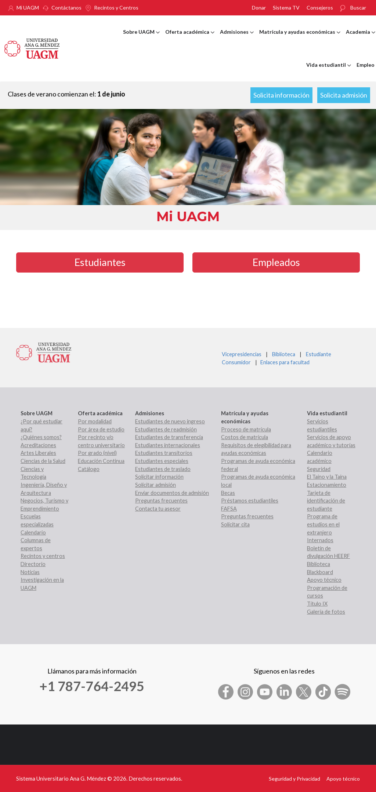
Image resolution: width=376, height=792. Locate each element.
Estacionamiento (326, 485)
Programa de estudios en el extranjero (323, 524)
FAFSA (229, 509)
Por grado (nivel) (97, 453)
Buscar (358, 7)
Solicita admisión (343, 95)
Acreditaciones (38, 445)
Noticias (30, 572)
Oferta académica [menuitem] (189, 38)
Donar (259, 7)
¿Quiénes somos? (41, 437)
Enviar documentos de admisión (172, 493)
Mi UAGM (28, 7)
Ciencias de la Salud (43, 461)
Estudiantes (100, 262)
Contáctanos (66, 7)
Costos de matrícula (244, 437)
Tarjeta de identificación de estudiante (326, 501)
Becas (228, 493)
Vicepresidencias (241, 354)
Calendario (33, 532)
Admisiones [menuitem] (237, 38)
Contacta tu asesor (158, 509)
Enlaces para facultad (284, 362)
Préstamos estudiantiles (249, 500)
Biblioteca (283, 354)
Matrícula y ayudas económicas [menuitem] (299, 38)
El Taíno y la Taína (327, 477)
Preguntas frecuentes (161, 500)
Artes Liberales (38, 453)
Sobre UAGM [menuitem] (141, 38)
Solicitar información (159, 477)
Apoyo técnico (324, 580)
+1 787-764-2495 (91, 686)
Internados (320, 540)
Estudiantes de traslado (163, 469)
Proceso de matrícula (246, 429)
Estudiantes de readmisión (166, 429)
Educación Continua (101, 461)
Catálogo (89, 469)
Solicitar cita (235, 524)
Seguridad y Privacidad (294, 778)
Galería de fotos (326, 612)
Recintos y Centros (116, 7)
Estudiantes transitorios (163, 453)
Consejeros (320, 7)
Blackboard (320, 572)
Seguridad (318, 469)
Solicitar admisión (155, 485)
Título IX (317, 604)
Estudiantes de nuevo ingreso (170, 421)
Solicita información (281, 95)
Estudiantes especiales (161, 461)
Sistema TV (286, 7)
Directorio (33, 564)
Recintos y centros (43, 556)
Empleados (276, 262)
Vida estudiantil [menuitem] (328, 71)
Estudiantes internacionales (167, 445)
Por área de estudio (101, 429)
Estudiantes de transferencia (169, 437)
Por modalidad (95, 421)
